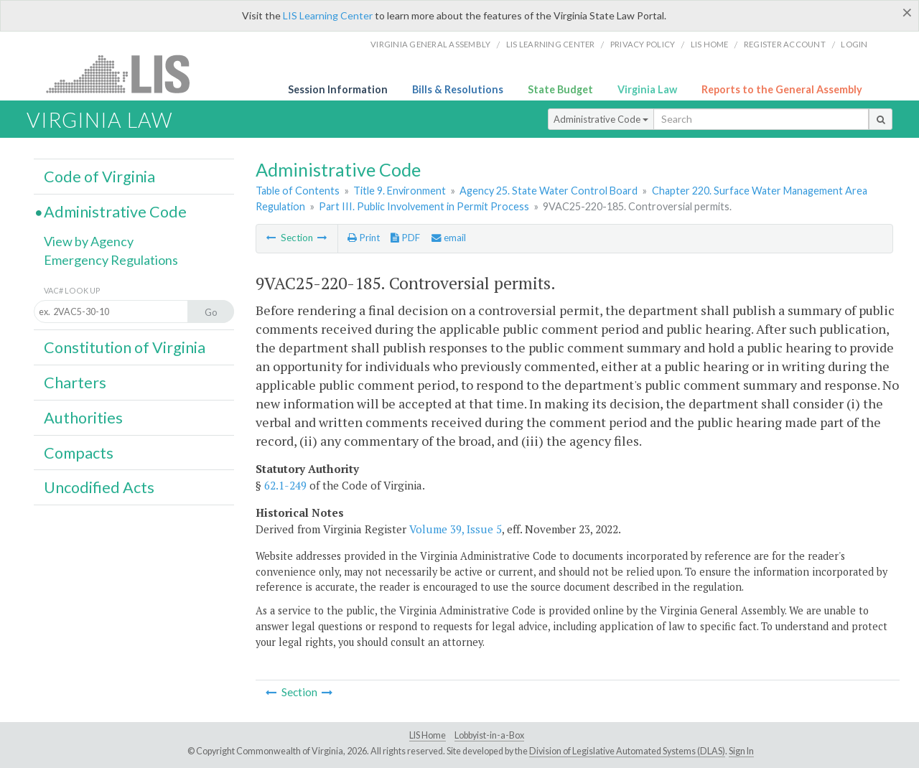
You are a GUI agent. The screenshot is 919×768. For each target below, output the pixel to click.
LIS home (710, 44)
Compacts (78, 453)
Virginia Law (647, 89)
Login (854, 44)
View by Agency (89, 241)
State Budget (560, 89)
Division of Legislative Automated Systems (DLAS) (627, 751)
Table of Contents (298, 190)
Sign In (741, 751)
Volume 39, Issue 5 (455, 529)
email (448, 237)
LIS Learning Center (328, 15)
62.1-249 (285, 485)
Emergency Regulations (111, 260)
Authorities (83, 417)
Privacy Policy (643, 44)
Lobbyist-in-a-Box (489, 735)
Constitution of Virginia (124, 347)
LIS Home (427, 735)
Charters (75, 382)
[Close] (907, 12)
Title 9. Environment (399, 190)
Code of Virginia (99, 176)
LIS (126, 73)
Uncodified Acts (99, 487)
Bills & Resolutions (457, 89)
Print (363, 237)
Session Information (338, 89)
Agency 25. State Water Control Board (549, 190)
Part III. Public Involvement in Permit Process (424, 206)
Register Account (785, 44)
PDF (405, 237)
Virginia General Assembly (430, 44)
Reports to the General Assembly (781, 89)
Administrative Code (601, 119)
